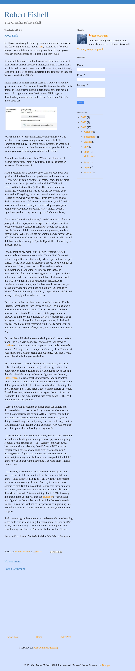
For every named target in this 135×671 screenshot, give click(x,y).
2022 (84, 117)
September (90, 136)
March (88, 172)
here (41, 46)
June (87, 151)
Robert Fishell (26, 14)
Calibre (8, 345)
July (86, 146)
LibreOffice (10, 377)
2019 (84, 127)
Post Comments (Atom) (45, 647)
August (88, 141)
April (87, 167)
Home (39, 637)
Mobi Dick (89, 156)
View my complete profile (90, 49)
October (88, 131)
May (87, 162)
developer (47, 496)
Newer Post (12, 637)
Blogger (106, 665)
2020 (84, 122)
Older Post (65, 637)
